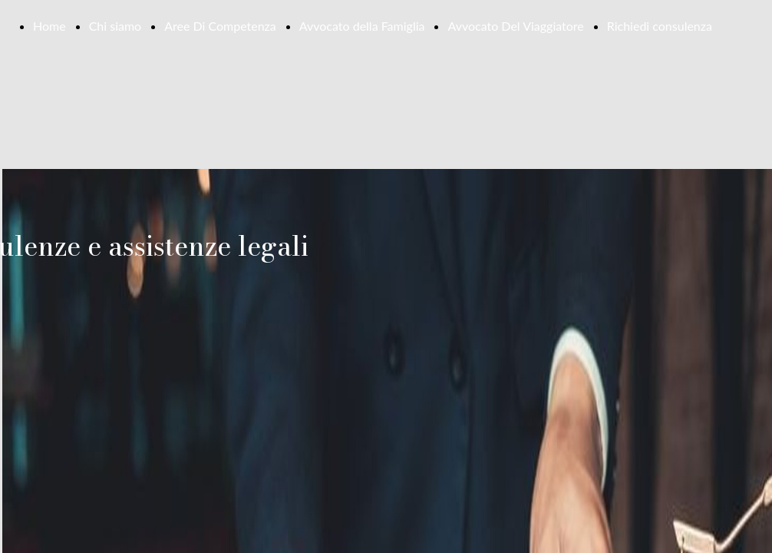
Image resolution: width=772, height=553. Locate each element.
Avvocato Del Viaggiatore (515, 25)
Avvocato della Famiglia (362, 25)
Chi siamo (115, 25)
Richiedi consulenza (659, 25)
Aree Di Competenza (220, 25)
